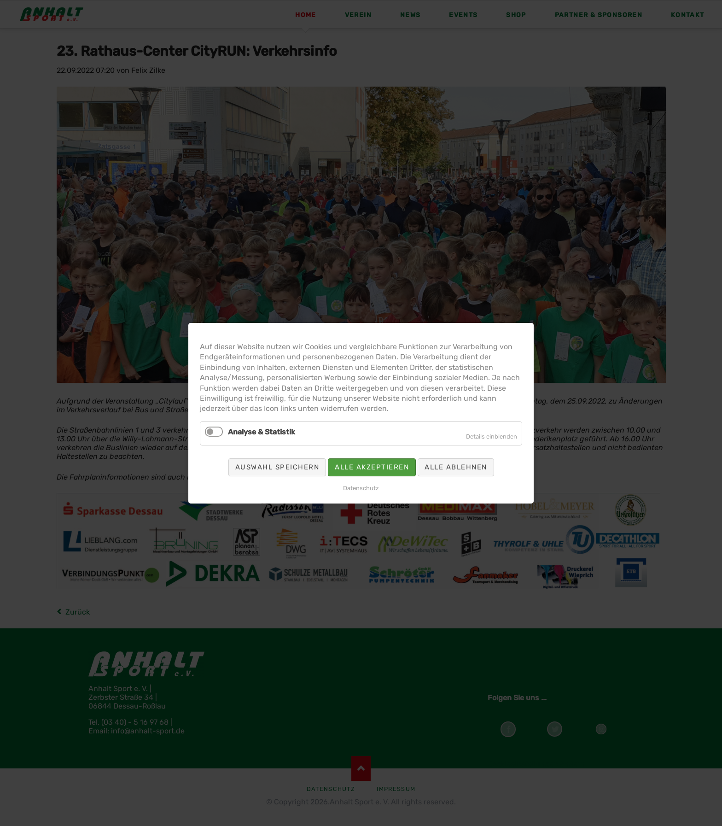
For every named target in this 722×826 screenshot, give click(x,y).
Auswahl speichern (277, 467)
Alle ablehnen (456, 467)
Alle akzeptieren (372, 467)
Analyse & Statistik (261, 431)
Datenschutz (361, 487)
